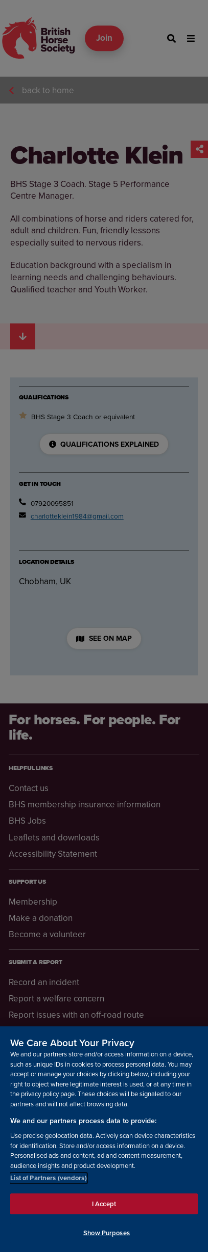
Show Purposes (106, 1233)
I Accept (104, 1204)
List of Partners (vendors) (48, 1178)
